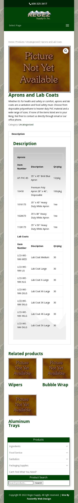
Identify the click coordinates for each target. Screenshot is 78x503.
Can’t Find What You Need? (23, 471)
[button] (65, 51)
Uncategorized (33, 41)
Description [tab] (18, 133)
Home (11, 41)
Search (38, 482)
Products (20, 41)
